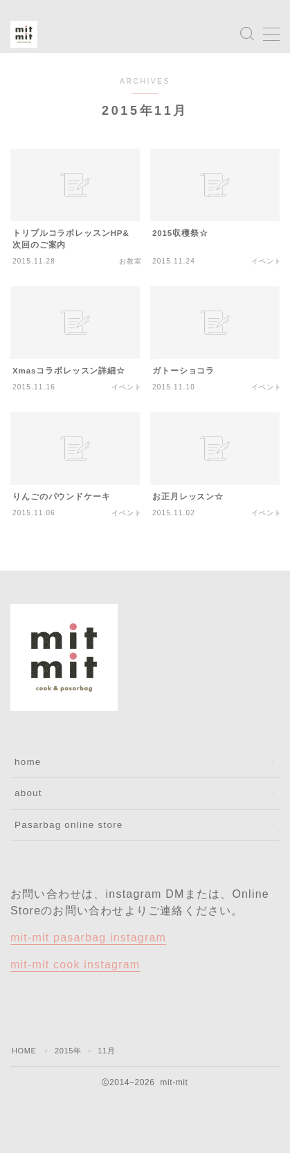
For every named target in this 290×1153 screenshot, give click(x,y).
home (28, 762)
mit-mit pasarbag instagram (88, 937)
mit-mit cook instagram (75, 964)
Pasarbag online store (69, 825)
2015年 (68, 1050)
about (28, 793)
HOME (24, 1050)
